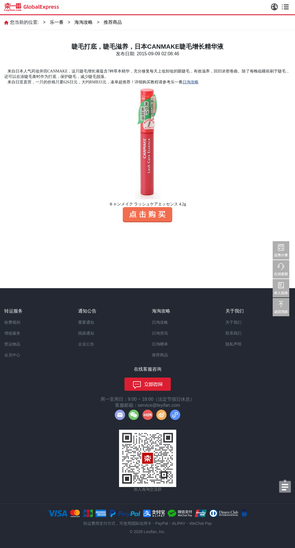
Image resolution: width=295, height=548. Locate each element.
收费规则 (12, 322)
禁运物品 (12, 344)
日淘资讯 (160, 333)
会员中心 (12, 355)
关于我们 (233, 322)
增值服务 (12, 333)
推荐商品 (113, 22)
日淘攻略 (160, 322)
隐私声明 (233, 344)
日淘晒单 (160, 344)
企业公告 (86, 344)
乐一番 (57, 22)
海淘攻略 (83, 22)
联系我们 (233, 333)
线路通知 (86, 333)
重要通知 (86, 322)
